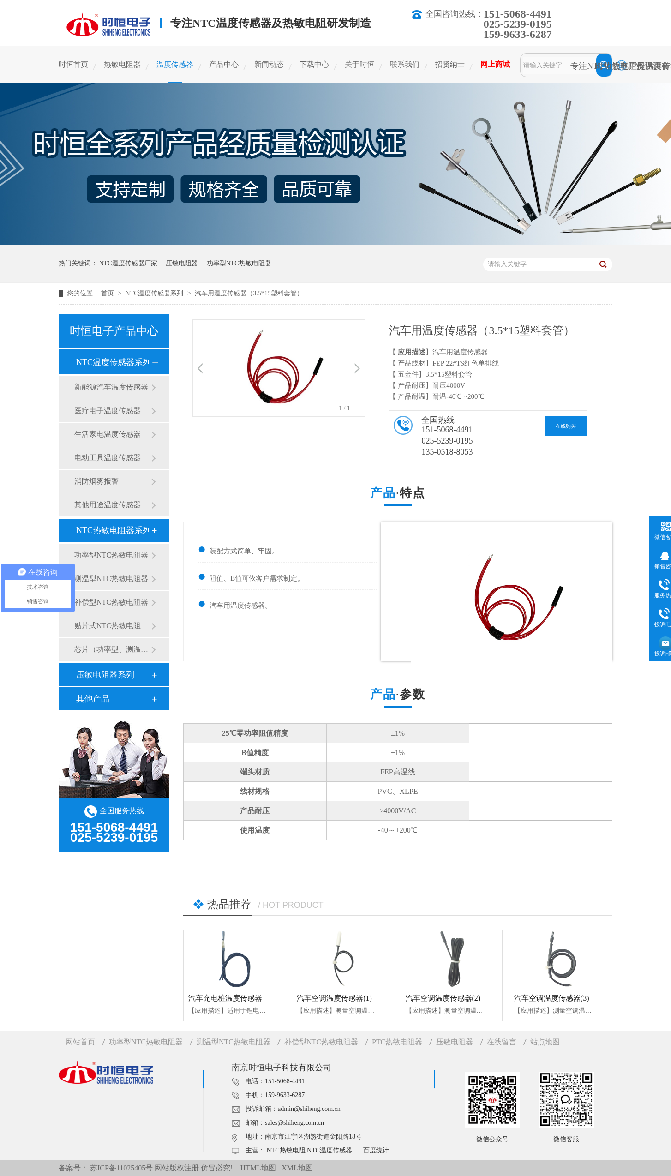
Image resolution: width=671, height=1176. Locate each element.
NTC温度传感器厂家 (128, 263)
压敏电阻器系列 (105, 674)
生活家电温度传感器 (107, 434)
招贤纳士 (450, 64)
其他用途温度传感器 (107, 505)
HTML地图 (258, 1168)
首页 (108, 293)
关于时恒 (359, 64)
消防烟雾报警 (96, 481)
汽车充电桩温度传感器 (225, 998)
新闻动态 (269, 64)
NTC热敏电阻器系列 (113, 530)
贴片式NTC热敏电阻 (107, 626)
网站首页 (80, 1042)
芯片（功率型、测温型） (112, 649)
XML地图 (297, 1168)
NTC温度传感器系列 (155, 293)
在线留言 (501, 1042)
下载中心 (314, 64)
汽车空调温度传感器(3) (551, 998)
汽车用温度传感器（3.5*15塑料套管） (249, 293)
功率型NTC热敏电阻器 (239, 263)
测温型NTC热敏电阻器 (111, 578)
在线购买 (566, 426)
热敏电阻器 (122, 64)
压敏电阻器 (182, 263)
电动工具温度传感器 (107, 458)
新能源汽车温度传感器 (111, 387)
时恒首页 (73, 64)
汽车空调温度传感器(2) (443, 998)
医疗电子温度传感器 (107, 410)
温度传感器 (174, 64)
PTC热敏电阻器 (397, 1042)
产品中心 (224, 64)
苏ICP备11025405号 (121, 1168)
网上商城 (495, 64)
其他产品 (92, 698)
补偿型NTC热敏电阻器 (111, 602)
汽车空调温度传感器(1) (334, 998)
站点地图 (545, 1042)
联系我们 (404, 64)
